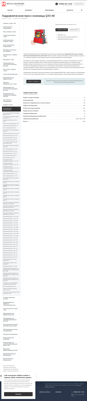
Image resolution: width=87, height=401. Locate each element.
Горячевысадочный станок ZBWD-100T (10, 260)
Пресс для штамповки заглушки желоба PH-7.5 (11, 117)
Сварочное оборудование (10, 334)
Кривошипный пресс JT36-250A (10, 235)
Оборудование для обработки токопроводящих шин (9, 304)
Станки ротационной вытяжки (9, 298)
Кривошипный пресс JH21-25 (10, 257)
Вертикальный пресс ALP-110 (10, 135)
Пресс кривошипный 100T (9, 286)
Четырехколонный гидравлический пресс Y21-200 (10, 160)
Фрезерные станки (8, 59)
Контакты (70, 10)
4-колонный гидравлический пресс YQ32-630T (10, 142)
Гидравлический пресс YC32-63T (11, 133)
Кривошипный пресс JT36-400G (10, 227)
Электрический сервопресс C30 (11, 123)
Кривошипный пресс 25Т (9, 157)
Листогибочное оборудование (7, 100)
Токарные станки (8, 104)
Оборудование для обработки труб (8, 78)
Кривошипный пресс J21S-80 (10, 266)
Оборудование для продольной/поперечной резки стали (10, 344)
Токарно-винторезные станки (9, 36)
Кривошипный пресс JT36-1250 (10, 218)
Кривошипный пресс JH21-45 (10, 254)
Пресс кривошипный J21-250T (10, 149)
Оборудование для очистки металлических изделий (10, 64)
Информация (50, 10)
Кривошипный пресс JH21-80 (10, 250)
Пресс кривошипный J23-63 (9, 155)
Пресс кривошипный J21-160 (10, 175)
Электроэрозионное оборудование (9, 45)
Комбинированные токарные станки (8, 40)
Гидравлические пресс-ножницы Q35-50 (11, 182)
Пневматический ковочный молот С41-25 (10, 289)
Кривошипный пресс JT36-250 (10, 237)
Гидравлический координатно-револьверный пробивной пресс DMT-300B (11, 270)
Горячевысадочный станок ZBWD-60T (10, 263)
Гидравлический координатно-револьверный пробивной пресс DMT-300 (11, 274)
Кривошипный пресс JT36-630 (10, 222)
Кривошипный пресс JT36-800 (10, 220)
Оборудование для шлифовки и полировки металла (9, 95)
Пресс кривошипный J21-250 (10, 173)
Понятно (18, 394)
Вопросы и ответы (44, 392)
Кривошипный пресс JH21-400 (10, 242)
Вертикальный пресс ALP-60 (10, 137)
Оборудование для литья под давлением (10, 330)
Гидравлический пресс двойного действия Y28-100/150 (11, 213)
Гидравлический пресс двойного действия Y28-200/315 (11, 206)
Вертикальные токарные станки (10, 55)
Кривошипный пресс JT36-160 (10, 240)
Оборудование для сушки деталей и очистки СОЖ (10, 325)
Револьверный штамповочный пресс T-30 (10, 178)
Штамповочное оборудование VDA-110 (11, 130)
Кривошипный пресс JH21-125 (10, 246)
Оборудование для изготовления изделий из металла (10, 89)
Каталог (10, 10)
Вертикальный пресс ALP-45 (10, 139)
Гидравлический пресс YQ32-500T (10, 120)
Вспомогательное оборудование (8, 359)
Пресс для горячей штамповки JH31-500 (10, 146)
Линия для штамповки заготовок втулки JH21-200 (11, 293)
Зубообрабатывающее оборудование (9, 354)
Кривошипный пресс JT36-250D (11, 233)
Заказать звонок (79, 3)
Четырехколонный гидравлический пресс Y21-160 (10, 164)
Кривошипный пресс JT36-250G (10, 231)
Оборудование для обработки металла (8, 314)
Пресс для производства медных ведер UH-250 (11, 113)
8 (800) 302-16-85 (65, 4)
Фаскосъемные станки (9, 31)
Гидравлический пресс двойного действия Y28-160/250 (11, 210)
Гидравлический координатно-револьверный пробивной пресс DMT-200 (11, 279)
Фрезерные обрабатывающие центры (10, 349)
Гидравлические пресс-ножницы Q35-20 (11, 196)
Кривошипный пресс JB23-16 (10, 151)
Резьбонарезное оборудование (7, 27)
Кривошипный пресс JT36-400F (10, 229)
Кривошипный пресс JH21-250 (10, 244)
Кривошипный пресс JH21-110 (10, 248)
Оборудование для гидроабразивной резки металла (9, 320)
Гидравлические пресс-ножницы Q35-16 (11, 199)
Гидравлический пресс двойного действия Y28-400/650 (11, 203)
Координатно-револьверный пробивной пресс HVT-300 (10, 283)
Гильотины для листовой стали (10, 309)
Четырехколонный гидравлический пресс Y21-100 (10, 171)
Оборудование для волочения (8, 338)
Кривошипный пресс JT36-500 (10, 225)
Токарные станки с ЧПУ (9, 23)
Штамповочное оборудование (7, 109)
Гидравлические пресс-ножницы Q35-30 (11, 189)
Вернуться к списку (7, 376)
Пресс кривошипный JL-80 (9, 127)
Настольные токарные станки (9, 70)
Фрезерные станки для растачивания (9, 50)
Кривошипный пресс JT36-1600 (10, 216)
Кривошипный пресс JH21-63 (10, 252)
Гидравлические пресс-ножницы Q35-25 (11, 192)
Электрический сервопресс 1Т (10, 125)
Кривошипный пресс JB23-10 (10, 153)
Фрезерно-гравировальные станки (10, 83)
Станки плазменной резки (10, 74)
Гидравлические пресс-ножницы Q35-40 (11, 185)
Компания (29, 10)
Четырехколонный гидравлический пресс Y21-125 (10, 167)
